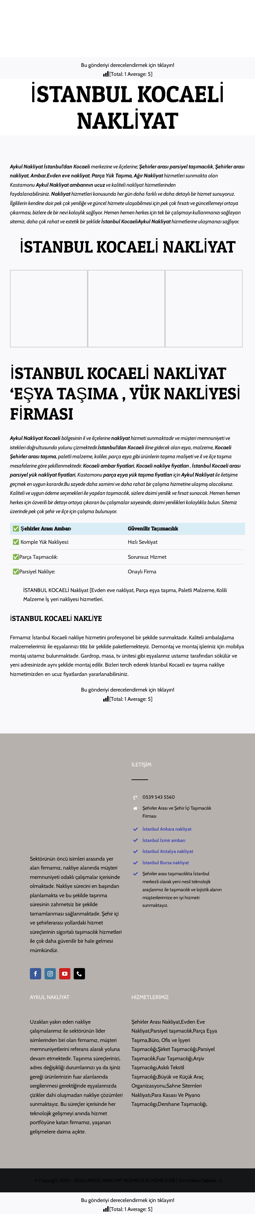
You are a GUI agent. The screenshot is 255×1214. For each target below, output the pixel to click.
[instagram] (50, 973)
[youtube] (64, 973)
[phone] (79, 973)
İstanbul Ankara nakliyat (167, 829)
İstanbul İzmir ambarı (163, 840)
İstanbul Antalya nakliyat (167, 851)
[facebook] (35, 973)
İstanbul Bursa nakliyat (165, 863)
